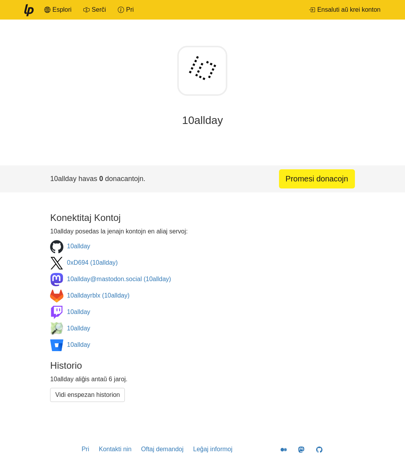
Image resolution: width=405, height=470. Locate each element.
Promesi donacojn (317, 178)
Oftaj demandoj (162, 449)
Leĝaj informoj (212, 449)
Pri (85, 449)
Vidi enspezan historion (87, 394)
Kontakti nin (115, 449)
